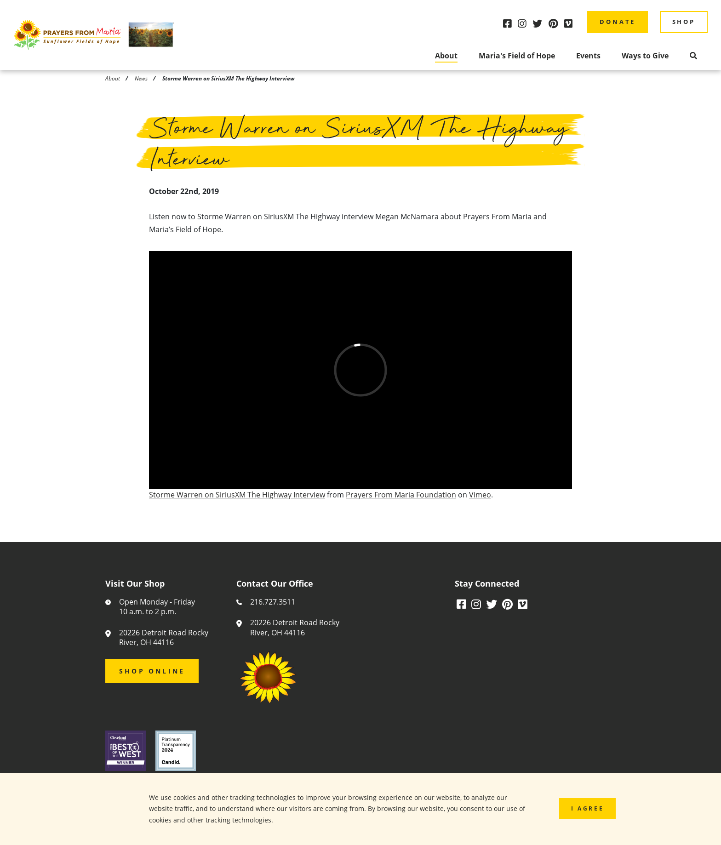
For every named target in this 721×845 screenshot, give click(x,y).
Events (588, 56)
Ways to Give (645, 56)
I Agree (587, 808)
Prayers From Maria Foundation (401, 496)
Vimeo (480, 496)
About (446, 56)
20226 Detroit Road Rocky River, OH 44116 (163, 638)
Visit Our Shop (135, 584)
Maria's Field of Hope (517, 56)
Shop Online (152, 671)
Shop (683, 22)
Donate (617, 22)
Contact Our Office (274, 584)
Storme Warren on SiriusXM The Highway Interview (237, 496)
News (141, 78)
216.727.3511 (272, 602)
